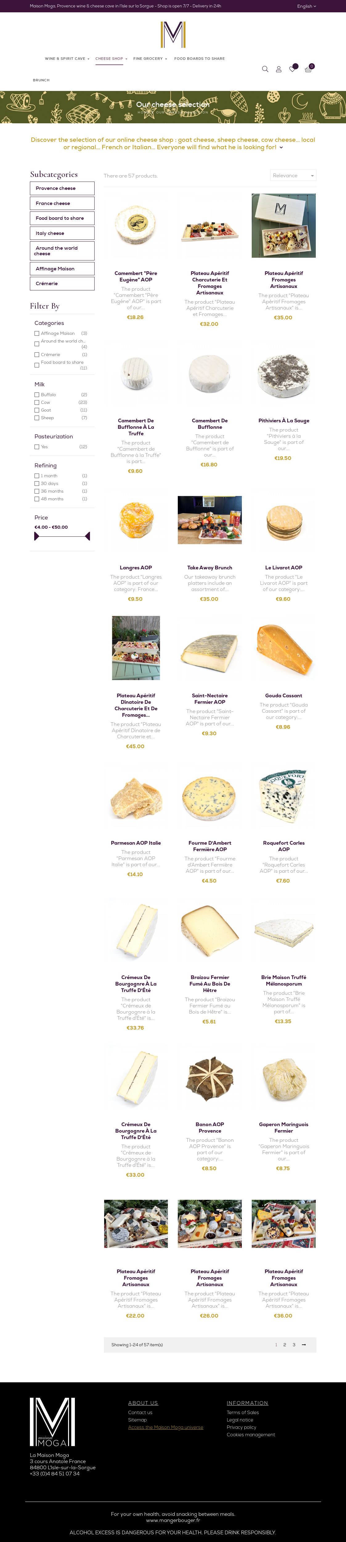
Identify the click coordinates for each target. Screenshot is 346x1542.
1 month (64, 476)
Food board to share (60, 218)
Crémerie (47, 283)
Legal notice (240, 1420)
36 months (64, 491)
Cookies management (251, 1435)
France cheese (53, 203)
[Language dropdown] (306, 6)
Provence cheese (55, 188)
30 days (64, 483)
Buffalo (64, 395)
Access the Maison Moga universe (165, 1427)
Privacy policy (241, 1427)
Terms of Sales (243, 1412)
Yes (64, 447)
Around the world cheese (56, 251)
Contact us (140, 1412)
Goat (64, 410)
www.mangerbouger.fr (173, 1520)
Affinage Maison (55, 268)
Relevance (294, 175)
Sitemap (137, 1420)
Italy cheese (50, 233)
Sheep (64, 418)
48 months (64, 499)
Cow (64, 402)
